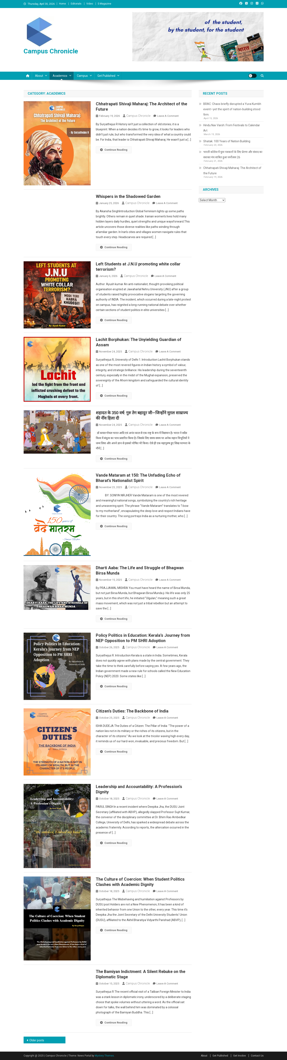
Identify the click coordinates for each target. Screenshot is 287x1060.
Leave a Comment (168, 115)
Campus (82, 75)
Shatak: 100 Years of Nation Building (226, 141)
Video (89, 3)
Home (62, 3)
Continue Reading (113, 149)
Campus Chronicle (51, 51)
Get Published (106, 75)
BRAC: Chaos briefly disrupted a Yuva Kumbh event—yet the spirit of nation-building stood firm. (232, 109)
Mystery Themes (104, 1055)
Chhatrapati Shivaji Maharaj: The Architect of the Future (232, 170)
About (39, 75)
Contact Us (257, 1055)
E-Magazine (104, 3)
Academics (60, 75)
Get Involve (239, 1055)
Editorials (76, 3)
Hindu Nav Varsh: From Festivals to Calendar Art (231, 128)
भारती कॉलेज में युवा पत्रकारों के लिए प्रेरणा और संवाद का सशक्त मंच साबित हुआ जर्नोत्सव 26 (232, 154)
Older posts (36, 1040)
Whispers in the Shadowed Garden (128, 196)
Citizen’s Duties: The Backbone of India (132, 711)
